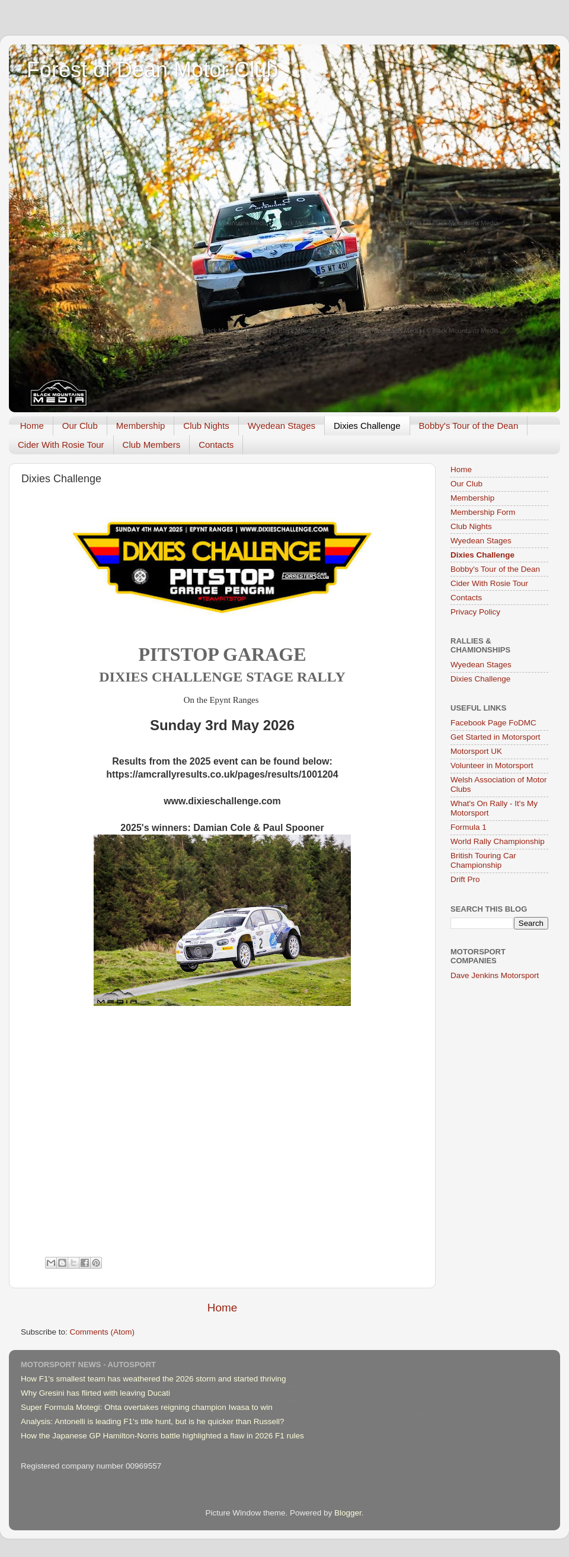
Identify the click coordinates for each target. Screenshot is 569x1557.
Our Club (80, 426)
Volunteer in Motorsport (491, 765)
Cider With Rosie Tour (61, 445)
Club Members (152, 445)
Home (32, 426)
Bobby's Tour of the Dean (469, 426)
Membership (140, 426)
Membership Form (483, 512)
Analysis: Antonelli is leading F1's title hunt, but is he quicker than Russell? (152, 1421)
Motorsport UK (476, 751)
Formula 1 (468, 827)
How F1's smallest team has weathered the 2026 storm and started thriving (153, 1378)
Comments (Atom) (102, 1331)
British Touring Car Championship (483, 860)
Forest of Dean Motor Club (152, 70)
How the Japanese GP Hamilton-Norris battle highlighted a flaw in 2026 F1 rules (162, 1435)
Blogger (348, 1512)
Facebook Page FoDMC (493, 722)
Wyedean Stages (281, 426)
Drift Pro (465, 879)
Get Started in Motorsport (495, 737)
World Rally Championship (497, 841)
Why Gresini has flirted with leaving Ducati (95, 1393)
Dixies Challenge (367, 426)
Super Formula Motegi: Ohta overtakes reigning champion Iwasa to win (147, 1407)
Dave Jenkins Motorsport (494, 975)
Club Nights (206, 426)
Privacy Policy (475, 611)
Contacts (216, 445)
